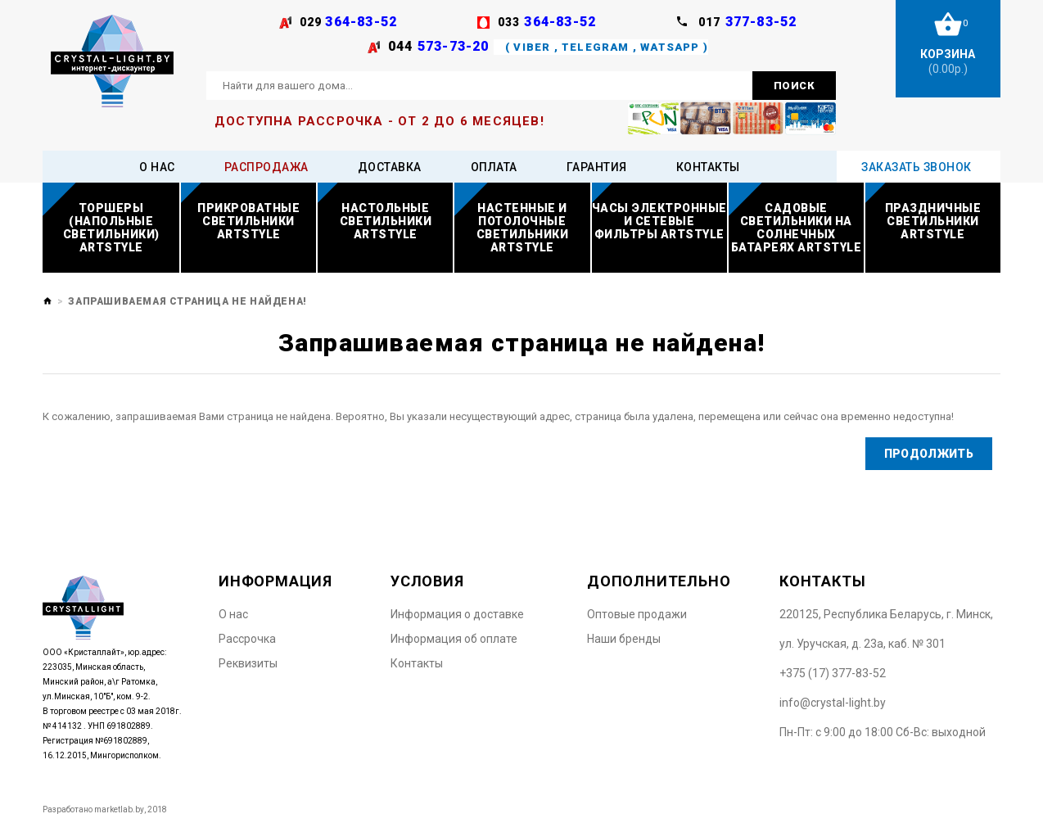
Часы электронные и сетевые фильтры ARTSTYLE (659, 221)
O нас (233, 614)
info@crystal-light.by (832, 702)
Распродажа (266, 167)
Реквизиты (248, 663)
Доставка (390, 167)
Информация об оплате (454, 638)
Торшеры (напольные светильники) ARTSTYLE (111, 227)
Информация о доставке (457, 614)
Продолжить (928, 453)
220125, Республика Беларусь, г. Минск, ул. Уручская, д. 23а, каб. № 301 (886, 629)
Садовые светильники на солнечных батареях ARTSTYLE (796, 227)
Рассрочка (247, 638)
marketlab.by (119, 809)
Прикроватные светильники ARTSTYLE (248, 221)
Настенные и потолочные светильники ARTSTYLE (522, 227)
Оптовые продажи (637, 614)
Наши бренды (624, 638)
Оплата (494, 167)
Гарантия (597, 167)
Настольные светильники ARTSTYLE (386, 221)
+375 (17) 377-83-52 (832, 673)
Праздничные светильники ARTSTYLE (933, 221)
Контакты (708, 167)
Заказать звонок (916, 167)
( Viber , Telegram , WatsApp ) (605, 47)
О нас (157, 167)
